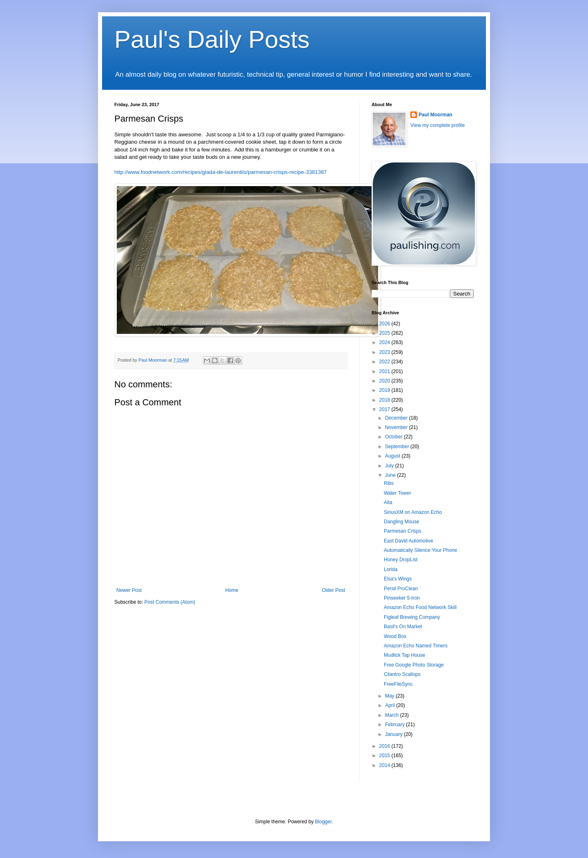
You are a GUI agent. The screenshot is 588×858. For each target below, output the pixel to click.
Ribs (389, 483)
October (394, 437)
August (393, 456)
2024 (385, 342)
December (397, 418)
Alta (388, 502)
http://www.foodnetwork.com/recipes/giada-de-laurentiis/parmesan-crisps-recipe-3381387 (220, 172)
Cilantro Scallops (402, 674)
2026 (385, 324)
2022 (385, 362)
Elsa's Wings (398, 579)
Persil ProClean (401, 588)
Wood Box (395, 636)
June (391, 475)
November (397, 427)
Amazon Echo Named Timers (416, 646)
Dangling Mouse (401, 522)
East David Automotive (408, 541)
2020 (385, 381)
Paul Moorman (435, 115)
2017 (385, 409)
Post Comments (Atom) (169, 602)
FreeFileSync (398, 684)
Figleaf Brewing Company (412, 617)
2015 (385, 755)
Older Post (333, 590)
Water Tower (397, 493)
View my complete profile (437, 125)
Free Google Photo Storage (414, 665)
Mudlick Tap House (404, 655)
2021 (385, 371)
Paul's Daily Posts (212, 39)
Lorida (390, 569)
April (390, 705)
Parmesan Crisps (402, 531)
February (395, 724)
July (390, 466)
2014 (385, 765)
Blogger (323, 822)
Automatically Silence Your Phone (420, 550)
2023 (385, 352)
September (397, 446)
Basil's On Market (403, 626)
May (390, 696)
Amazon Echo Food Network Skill (420, 607)
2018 (385, 400)
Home (231, 590)
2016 (385, 746)
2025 (385, 333)
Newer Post (129, 590)
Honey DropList (401, 559)
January (394, 734)
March (392, 715)
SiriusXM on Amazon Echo (413, 512)
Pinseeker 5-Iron (402, 598)
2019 (385, 390)
